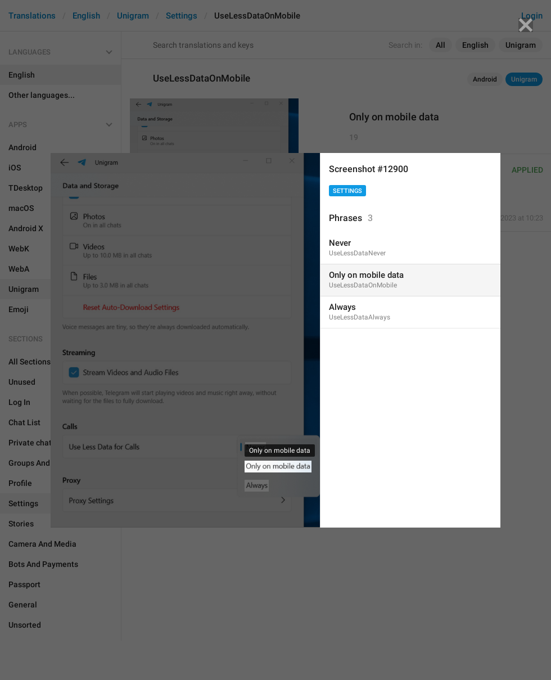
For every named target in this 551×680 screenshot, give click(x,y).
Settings (347, 191)
